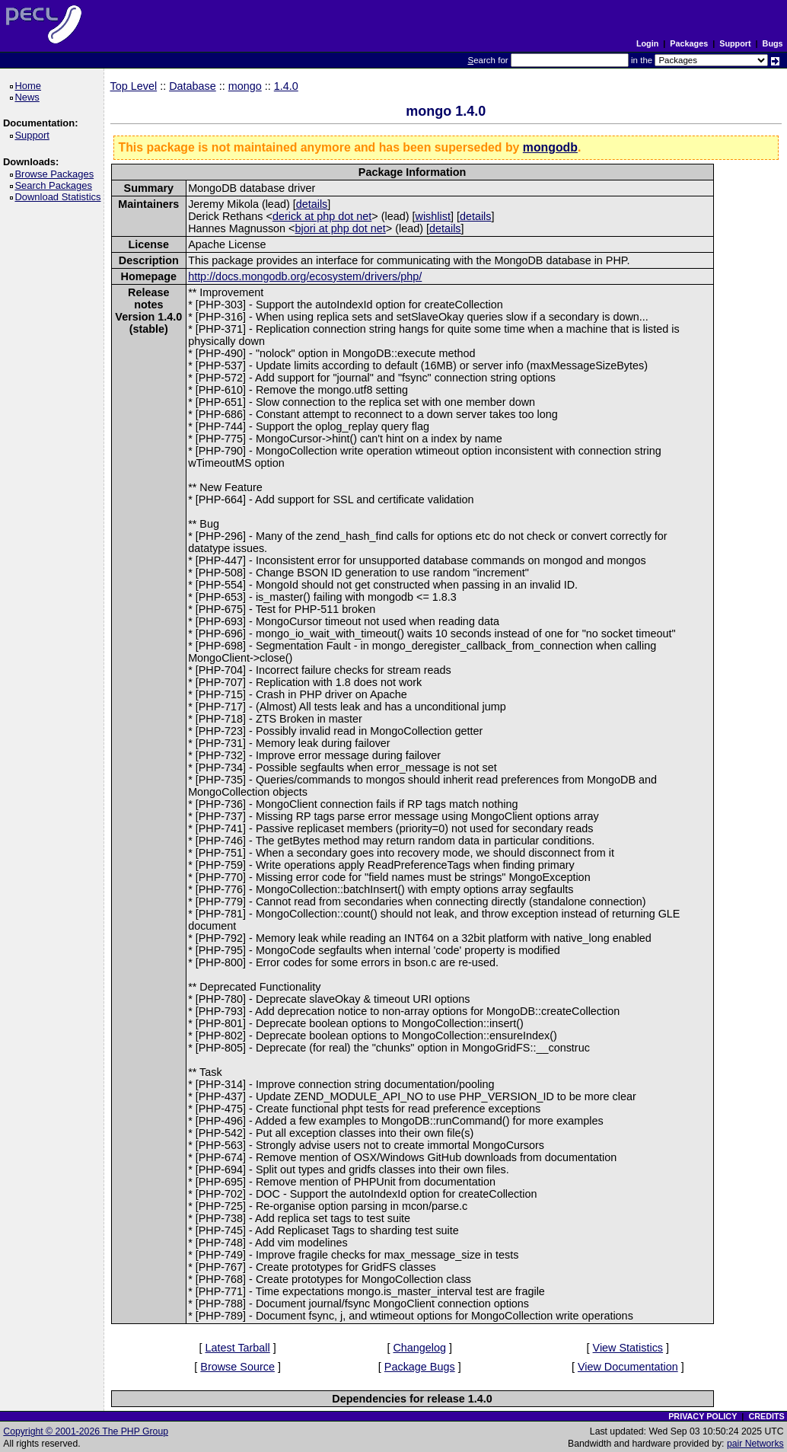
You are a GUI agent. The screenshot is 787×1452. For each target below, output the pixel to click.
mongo (245, 86)
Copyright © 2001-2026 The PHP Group (85, 1431)
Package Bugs (419, 1367)
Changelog (419, 1348)
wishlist (433, 216)
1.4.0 (286, 86)
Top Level (134, 86)
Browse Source (237, 1367)
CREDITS (766, 1416)
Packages (689, 43)
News (29, 97)
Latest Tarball (237, 1348)
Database (192, 86)
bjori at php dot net (340, 228)
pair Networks (755, 1443)
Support (734, 43)
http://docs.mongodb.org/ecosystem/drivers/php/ (305, 276)
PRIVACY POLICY (702, 1416)
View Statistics (628, 1348)
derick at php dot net (321, 216)
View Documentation (628, 1367)
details (312, 204)
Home (30, 85)
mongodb (550, 147)
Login (647, 43)
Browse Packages (56, 174)
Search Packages (55, 185)
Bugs (773, 43)
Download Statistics (60, 197)
